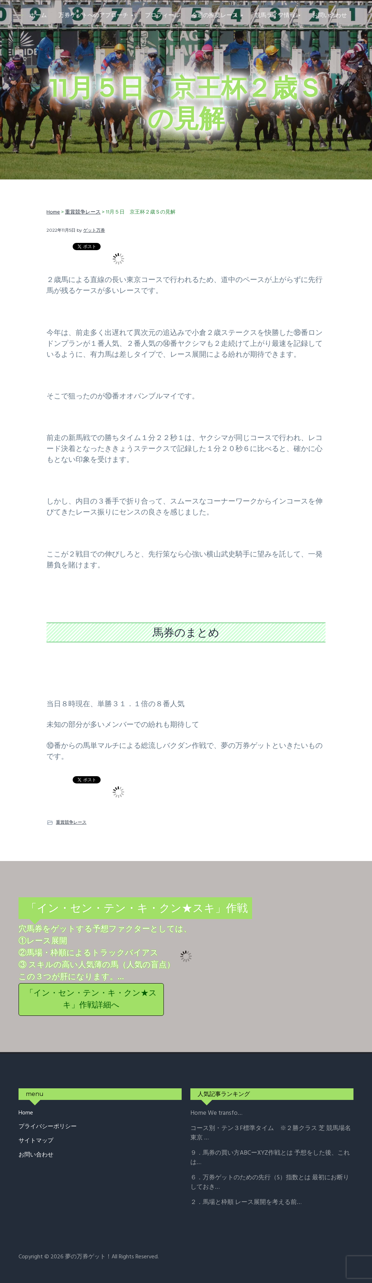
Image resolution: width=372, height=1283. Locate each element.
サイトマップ (36, 1141)
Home (26, 1113)
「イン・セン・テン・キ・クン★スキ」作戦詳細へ (91, 999)
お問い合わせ (36, 1155)
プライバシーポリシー (48, 1126)
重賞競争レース (71, 822)
